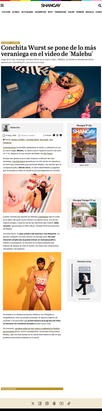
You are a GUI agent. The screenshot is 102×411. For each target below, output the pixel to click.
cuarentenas (43, 217)
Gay (51, 139)
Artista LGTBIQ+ (18, 139)
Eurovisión (44, 139)
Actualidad (27, 12)
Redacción (15, 128)
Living (99, 12)
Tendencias (60, 12)
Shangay (6, 43)
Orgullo (89, 12)
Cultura (6, 12)
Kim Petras (47, 153)
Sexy (50, 12)
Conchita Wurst (32, 139)
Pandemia (7, 143)
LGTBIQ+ (16, 12)
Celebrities (40, 12)
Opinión (80, 12)
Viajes (71, 12)
